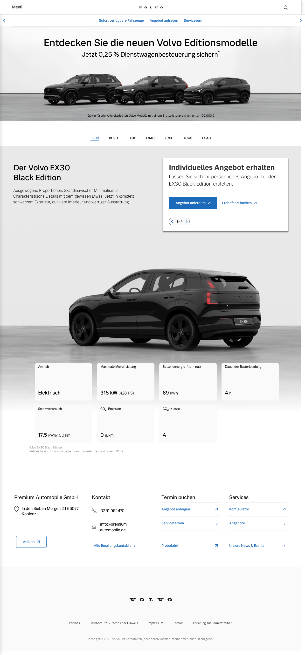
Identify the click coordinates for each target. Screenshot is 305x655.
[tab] (94, 138)
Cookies (74, 623)
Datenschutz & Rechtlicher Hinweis (114, 623)
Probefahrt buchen (237, 203)
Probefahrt (170, 546)
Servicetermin (195, 20)
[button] (172, 221)
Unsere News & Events (246, 546)
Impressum (155, 623)
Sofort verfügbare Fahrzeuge (121, 20)
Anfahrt (29, 542)
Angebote (237, 523)
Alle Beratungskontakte (113, 546)
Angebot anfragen (164, 20)
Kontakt (178, 623)
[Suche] (286, 7)
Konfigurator (239, 509)
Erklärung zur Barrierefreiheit (212, 623)
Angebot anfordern (191, 203)
